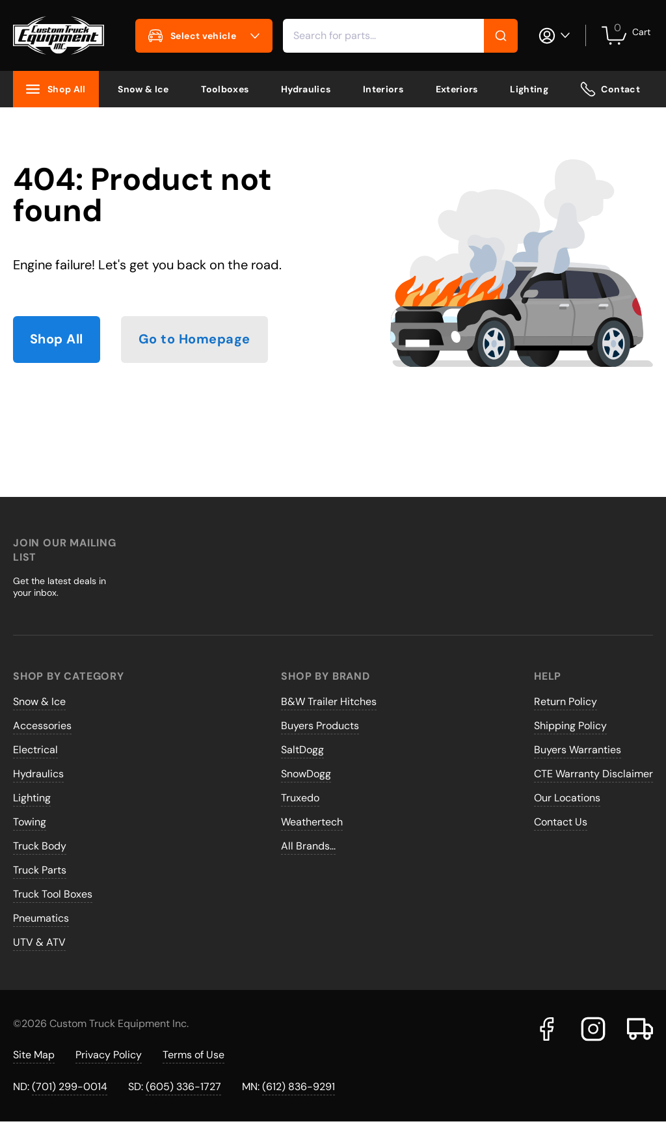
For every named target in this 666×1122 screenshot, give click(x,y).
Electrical (35, 749)
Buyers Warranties (577, 749)
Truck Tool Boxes (52, 894)
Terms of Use (193, 1055)
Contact (609, 89)
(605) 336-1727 (183, 1086)
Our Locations (567, 798)
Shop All (56, 339)
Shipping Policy (570, 725)
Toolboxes (224, 89)
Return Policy (565, 701)
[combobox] (400, 36)
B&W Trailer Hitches (329, 701)
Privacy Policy (108, 1055)
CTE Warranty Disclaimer (593, 774)
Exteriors (457, 89)
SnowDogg (306, 774)
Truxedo (300, 798)
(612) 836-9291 (298, 1086)
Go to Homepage (194, 339)
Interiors (383, 89)
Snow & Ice (143, 89)
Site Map (34, 1055)
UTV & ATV (39, 942)
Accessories (42, 725)
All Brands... (308, 846)
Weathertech (312, 822)
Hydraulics (306, 89)
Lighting (529, 89)
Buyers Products (320, 725)
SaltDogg (302, 749)
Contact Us (560, 822)
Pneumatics (41, 918)
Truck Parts (39, 870)
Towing (29, 822)
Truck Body (39, 846)
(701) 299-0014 (69, 1086)
